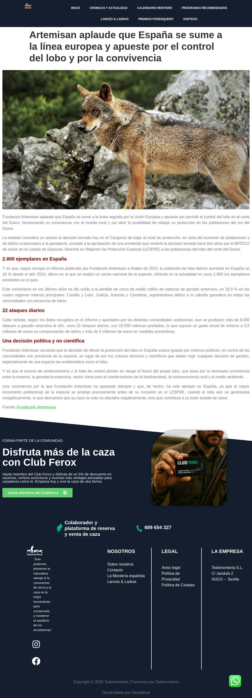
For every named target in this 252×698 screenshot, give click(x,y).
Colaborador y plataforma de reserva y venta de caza (90, 528)
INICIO (75, 8)
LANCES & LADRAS (115, 19)
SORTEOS (190, 19)
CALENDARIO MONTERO (154, 8)
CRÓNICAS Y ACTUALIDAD (108, 8)
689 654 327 (157, 527)
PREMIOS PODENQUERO (155, 19)
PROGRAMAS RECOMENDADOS (204, 8)
